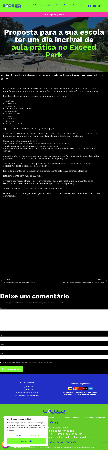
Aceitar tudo (26, 441)
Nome (2, 335)
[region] (26, 431)
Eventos (72, 5)
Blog (81, 5)
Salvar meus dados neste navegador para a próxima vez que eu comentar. (28, 362)
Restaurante (61, 5)
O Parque (37, 5)
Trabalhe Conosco (71, 418)
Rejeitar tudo (35, 435)
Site (1, 353)
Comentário (4, 308)
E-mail (3, 344)
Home (27, 5)
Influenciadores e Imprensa (94, 418)
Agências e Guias (53, 418)
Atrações (48, 5)
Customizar (15, 435)
